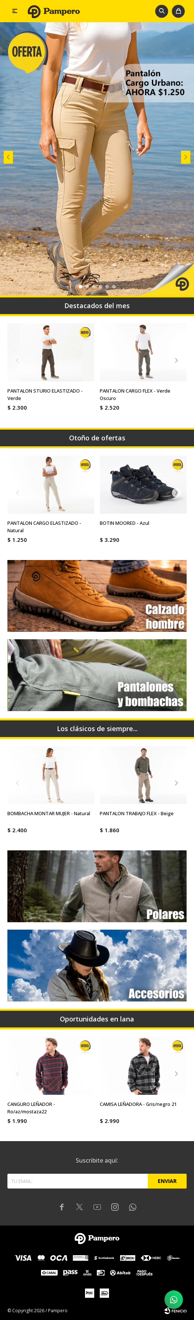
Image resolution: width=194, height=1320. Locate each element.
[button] (161, 11)
